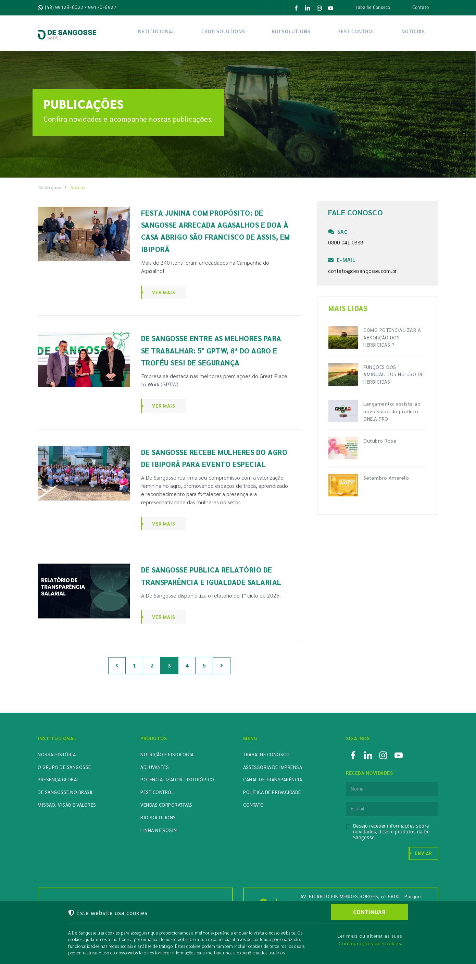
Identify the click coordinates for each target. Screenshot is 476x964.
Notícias (413, 32)
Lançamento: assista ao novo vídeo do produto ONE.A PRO (392, 410)
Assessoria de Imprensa (272, 767)
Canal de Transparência (272, 779)
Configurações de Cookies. (370, 943)
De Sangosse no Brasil (66, 792)
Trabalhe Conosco (372, 7)
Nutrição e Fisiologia (167, 754)
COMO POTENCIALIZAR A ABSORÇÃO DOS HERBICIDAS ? (392, 337)
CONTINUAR (369, 911)
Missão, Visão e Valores (67, 805)
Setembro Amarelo (386, 477)
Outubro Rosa (379, 440)
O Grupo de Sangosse (64, 767)
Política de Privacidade (272, 792)
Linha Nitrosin (158, 830)
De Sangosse (50, 187)
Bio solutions (291, 32)
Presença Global (58, 779)
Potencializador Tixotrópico (177, 779)
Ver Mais (163, 292)
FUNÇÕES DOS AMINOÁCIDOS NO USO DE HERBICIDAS (393, 374)
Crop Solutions (223, 32)
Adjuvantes (154, 767)
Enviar (423, 853)
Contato (420, 7)
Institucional (155, 32)
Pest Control (356, 32)
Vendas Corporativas (166, 805)
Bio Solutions (158, 817)
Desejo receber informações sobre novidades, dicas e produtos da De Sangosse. (391, 832)
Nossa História (57, 754)
